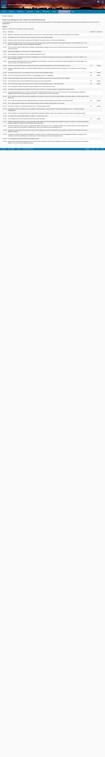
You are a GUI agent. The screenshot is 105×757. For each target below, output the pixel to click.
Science (11, 11)
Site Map (3, 149)
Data (37, 11)
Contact (19, 149)
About (4, 11)
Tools (54, 11)
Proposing (20, 11)
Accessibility (11, 149)
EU (98, 149)
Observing (30, 11)
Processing (46, 11)
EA (93, 149)
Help (73, 11)
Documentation (63, 11)
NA (103, 149)
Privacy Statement (28, 149)
